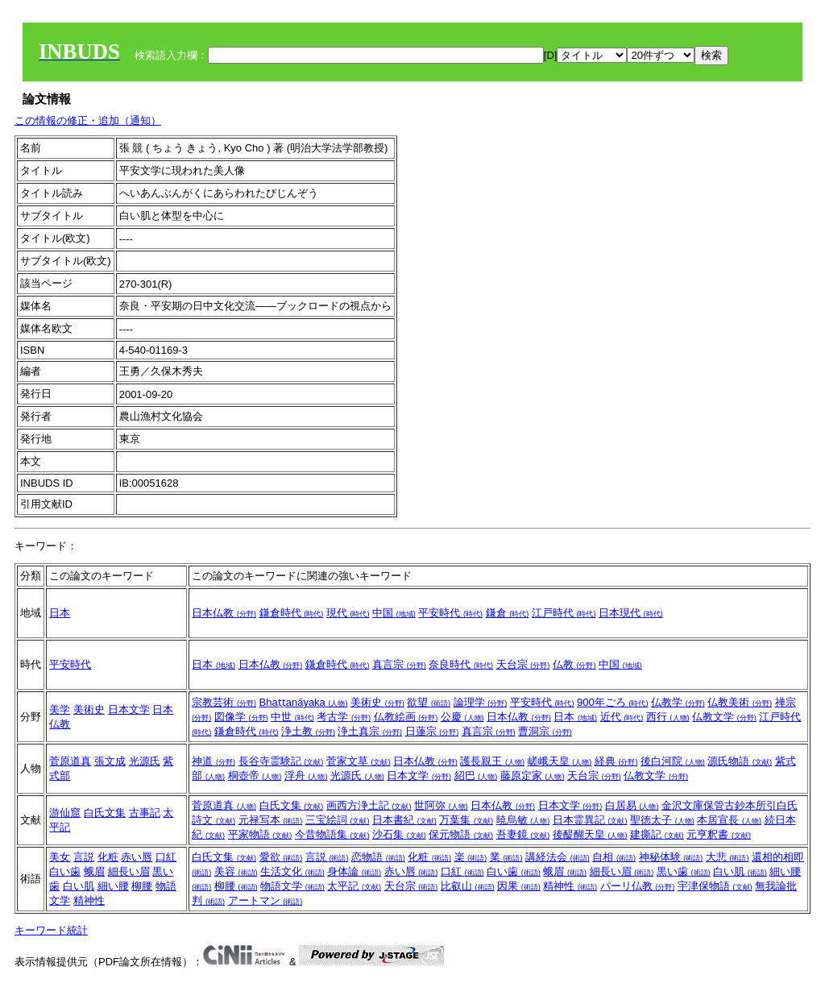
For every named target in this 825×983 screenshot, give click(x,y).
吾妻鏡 (523, 834)
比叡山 (468, 886)
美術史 (89, 709)
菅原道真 (70, 761)
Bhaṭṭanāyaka (303, 702)
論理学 (481, 702)
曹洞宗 (545, 731)
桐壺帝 (255, 775)
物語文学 (292, 886)
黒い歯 (684, 871)
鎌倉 (507, 613)
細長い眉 (129, 871)
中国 (394, 613)
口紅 (165, 857)
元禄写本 (270, 820)
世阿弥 (441, 805)
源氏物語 (739, 761)
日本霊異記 (590, 820)
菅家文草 (358, 761)
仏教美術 (739, 702)
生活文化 (292, 871)
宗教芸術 (224, 702)
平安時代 (450, 613)
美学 (59, 709)
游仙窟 (65, 813)
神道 (213, 761)
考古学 (344, 717)
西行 (668, 717)
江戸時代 (564, 613)
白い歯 (65, 871)
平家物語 (260, 834)
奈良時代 (461, 664)
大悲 (727, 857)
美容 (236, 871)
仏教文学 (724, 717)
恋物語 (378, 857)
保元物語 (461, 834)
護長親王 (492, 761)
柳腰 (141, 886)
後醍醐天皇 (590, 834)
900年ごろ (612, 702)
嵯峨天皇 (560, 761)
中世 (292, 717)
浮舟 (306, 775)
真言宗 (399, 664)
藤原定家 (532, 775)
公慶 (462, 717)
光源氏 (144, 761)
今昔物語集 (332, 834)
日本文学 (129, 709)
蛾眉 (94, 871)
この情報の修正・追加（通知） (88, 120)
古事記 (144, 813)
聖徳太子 (662, 820)
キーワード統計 (51, 930)
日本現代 (631, 613)
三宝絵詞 (337, 820)
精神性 (89, 900)
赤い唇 (136, 857)
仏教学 (678, 702)
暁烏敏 (523, 820)
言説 (83, 857)
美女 (59, 857)
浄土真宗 (370, 731)
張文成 (110, 761)
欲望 (428, 702)
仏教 (574, 664)
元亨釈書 (718, 834)
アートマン (265, 900)
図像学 (241, 717)
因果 (519, 886)
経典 (616, 761)
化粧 (107, 857)
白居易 (632, 805)
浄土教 (308, 731)
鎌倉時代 (291, 613)
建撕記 (657, 834)
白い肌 (78, 886)
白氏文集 (105, 813)
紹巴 (476, 775)
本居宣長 (729, 820)
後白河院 (673, 761)
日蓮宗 (432, 731)
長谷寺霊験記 (281, 761)
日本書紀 (404, 820)
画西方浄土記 (369, 805)
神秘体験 (671, 857)
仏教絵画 (406, 717)
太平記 (354, 886)
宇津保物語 (715, 886)
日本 (59, 613)
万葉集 (466, 820)
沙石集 (399, 834)
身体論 (354, 871)
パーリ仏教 (637, 886)
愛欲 (281, 857)
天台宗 (523, 664)
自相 (614, 857)
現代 (348, 613)
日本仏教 (224, 613)
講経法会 (557, 857)
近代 (622, 717)
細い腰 (113, 886)
